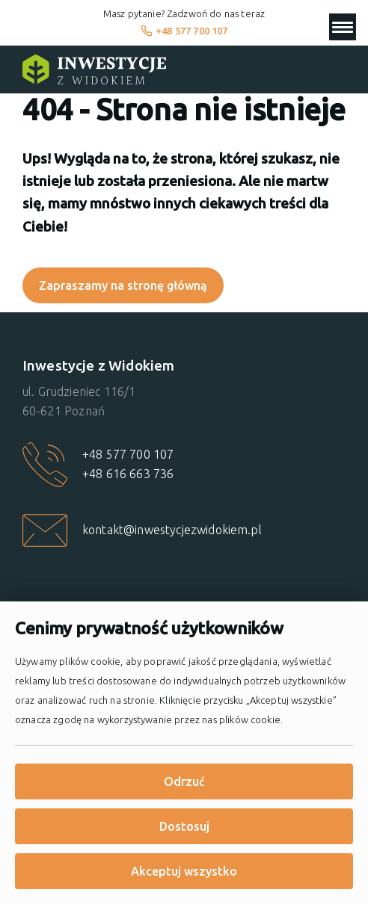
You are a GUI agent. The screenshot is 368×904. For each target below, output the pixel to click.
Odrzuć (184, 781)
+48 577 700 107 (184, 31)
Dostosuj (184, 826)
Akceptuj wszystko (184, 871)
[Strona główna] (94, 69)
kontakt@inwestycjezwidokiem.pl (172, 529)
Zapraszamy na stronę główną (123, 285)
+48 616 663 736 (128, 473)
